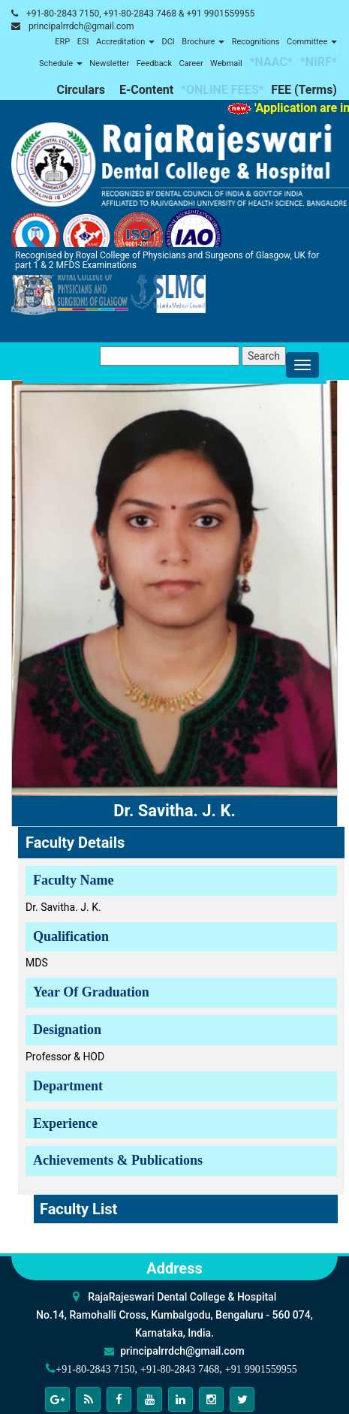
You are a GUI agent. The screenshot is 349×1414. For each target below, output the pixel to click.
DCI (167, 42)
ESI (83, 42)
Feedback (154, 63)
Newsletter (109, 63)
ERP (62, 42)
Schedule (61, 63)
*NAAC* (271, 62)
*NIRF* (318, 62)
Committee (312, 42)
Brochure (203, 42)
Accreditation (125, 42)
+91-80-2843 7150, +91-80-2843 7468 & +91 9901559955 (140, 13)
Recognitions (256, 42)
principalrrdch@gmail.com (81, 26)
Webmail (226, 63)
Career (191, 63)
